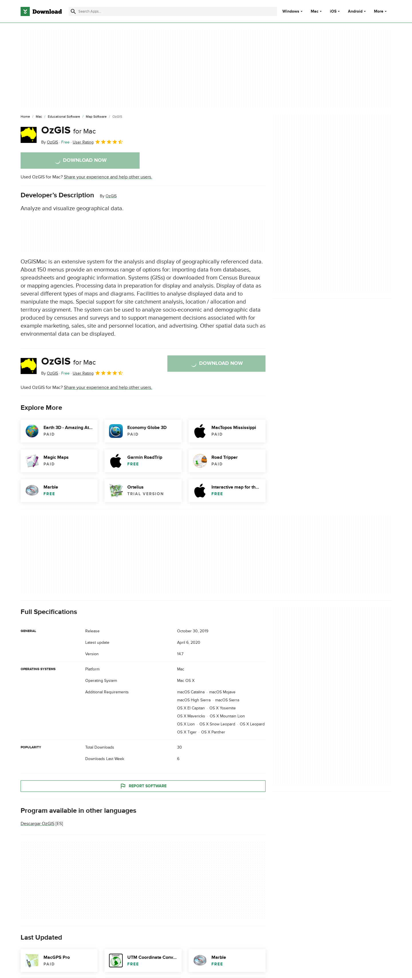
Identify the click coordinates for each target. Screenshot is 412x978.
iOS (333, 11)
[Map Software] (96, 117)
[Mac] (39, 117)
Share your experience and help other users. (108, 177)
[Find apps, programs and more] (173, 11)
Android (355, 11)
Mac (314, 11)
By (49, 142)
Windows (290, 11)
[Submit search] (73, 11)
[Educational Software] (64, 117)
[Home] (25, 117)
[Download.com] (41, 11)
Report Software (143, 785)
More (381, 11)
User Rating (98, 142)
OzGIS (68, 130)
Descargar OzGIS (37, 824)
